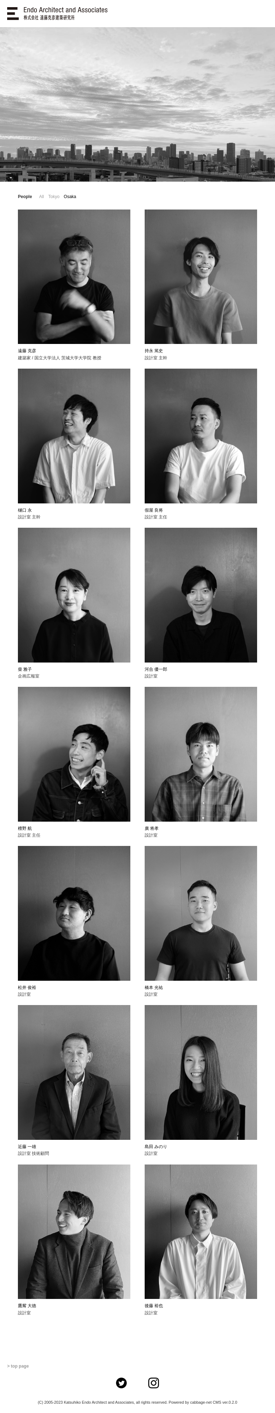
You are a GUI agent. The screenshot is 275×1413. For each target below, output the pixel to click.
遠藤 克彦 (27, 350)
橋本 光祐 (154, 987)
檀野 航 (25, 828)
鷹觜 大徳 (27, 1305)
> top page (18, 1366)
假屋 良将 (154, 510)
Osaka (70, 196)
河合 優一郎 (156, 669)
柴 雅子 (25, 669)
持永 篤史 (154, 350)
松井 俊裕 (27, 987)
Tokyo (53, 196)
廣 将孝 (152, 828)
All (41, 196)
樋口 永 (25, 510)
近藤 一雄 (27, 1146)
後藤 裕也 (154, 1305)
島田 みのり (156, 1146)
